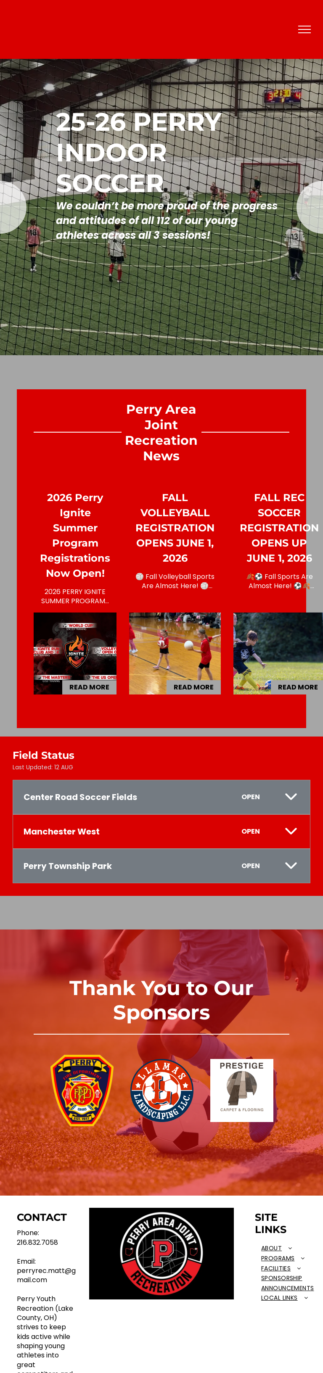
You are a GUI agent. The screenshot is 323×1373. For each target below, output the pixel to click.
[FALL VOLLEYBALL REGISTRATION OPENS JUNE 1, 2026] (175, 653)
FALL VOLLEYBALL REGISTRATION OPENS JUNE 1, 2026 (174, 527)
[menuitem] (287, 1249)
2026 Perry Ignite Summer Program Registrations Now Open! (75, 535)
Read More (89, 687)
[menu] (304, 29)
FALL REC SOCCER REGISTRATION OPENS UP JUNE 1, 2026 (279, 527)
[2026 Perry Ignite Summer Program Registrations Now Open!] (75, 653)
